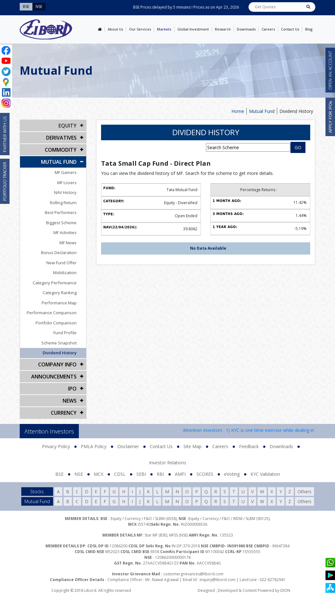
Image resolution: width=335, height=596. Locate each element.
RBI (160, 474)
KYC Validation (265, 474)
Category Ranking (60, 292)
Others (304, 492)
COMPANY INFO (57, 364)
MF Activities (65, 232)
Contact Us (290, 29)
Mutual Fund (262, 111)
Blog (308, 29)
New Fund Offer (61, 263)
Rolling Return (63, 202)
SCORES (204, 474)
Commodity (61, 149)
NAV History (65, 192)
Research (223, 29)
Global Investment (193, 29)
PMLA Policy (93, 446)
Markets (164, 29)
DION (285, 590)
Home (237, 111)
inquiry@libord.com (218, 579)
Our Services (140, 29)
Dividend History (296, 111)
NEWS (70, 400)
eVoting (232, 474)
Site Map (192, 446)
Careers (268, 29)
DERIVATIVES (61, 137)
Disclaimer (128, 446)
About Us (115, 29)
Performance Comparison (52, 312)
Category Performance (55, 283)
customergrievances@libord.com (193, 574)
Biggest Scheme (61, 222)
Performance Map (59, 303)
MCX (98, 474)
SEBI (141, 474)
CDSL (120, 474)
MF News (68, 243)
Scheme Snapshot (59, 343)
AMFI (180, 474)
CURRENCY (64, 412)
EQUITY (67, 125)
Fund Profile (65, 333)
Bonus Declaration (59, 252)
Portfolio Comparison (56, 323)
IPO (72, 388)
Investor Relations (167, 463)
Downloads (246, 29)
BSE (59, 474)
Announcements (54, 376)
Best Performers (61, 212)
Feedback (249, 446)
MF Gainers (66, 172)
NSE (78, 474)
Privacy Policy (56, 446)
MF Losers (67, 182)
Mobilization (65, 272)
